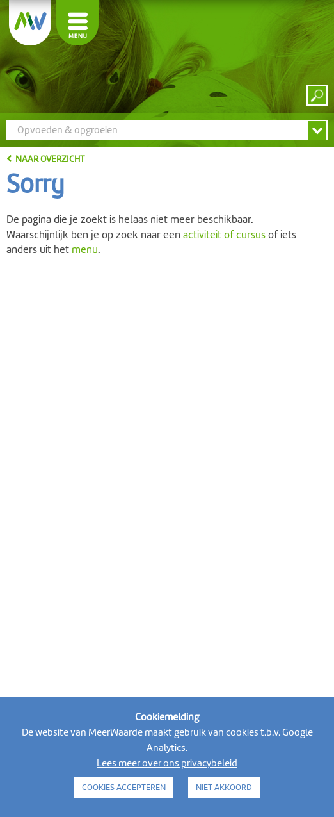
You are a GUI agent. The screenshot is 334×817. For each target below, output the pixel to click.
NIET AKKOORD (224, 787)
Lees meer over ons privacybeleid (167, 763)
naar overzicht (49, 159)
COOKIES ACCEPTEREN (124, 787)
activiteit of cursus (224, 235)
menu (85, 249)
